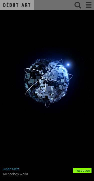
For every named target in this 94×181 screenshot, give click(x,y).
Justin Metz (11, 169)
